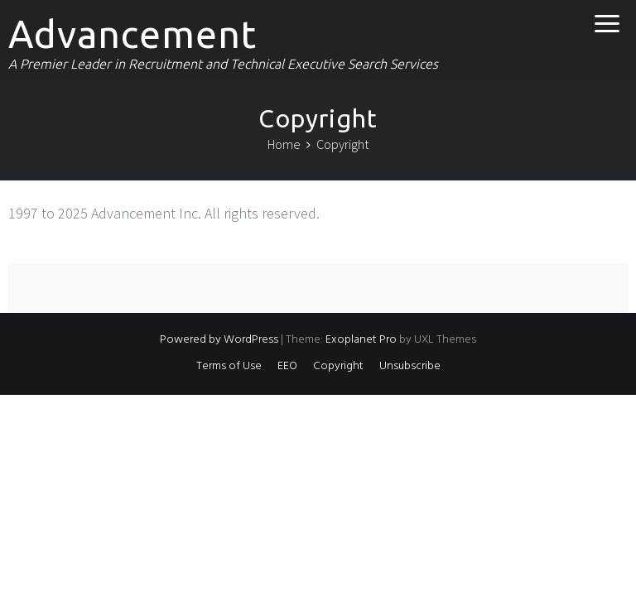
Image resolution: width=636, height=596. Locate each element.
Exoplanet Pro (361, 339)
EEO (287, 366)
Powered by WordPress (219, 339)
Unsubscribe (410, 366)
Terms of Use (229, 366)
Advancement (132, 33)
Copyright (338, 366)
